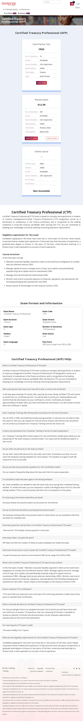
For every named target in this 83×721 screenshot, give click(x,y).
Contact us (49, 671)
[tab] (41, 366)
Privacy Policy (50, 668)
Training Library (10, 9)
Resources (24, 9)
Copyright (40, 668)
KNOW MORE (52, 138)
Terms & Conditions (36, 671)
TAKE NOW (41, 83)
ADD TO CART (31, 138)
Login (78, 4)
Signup (77, 7)
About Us (31, 668)
